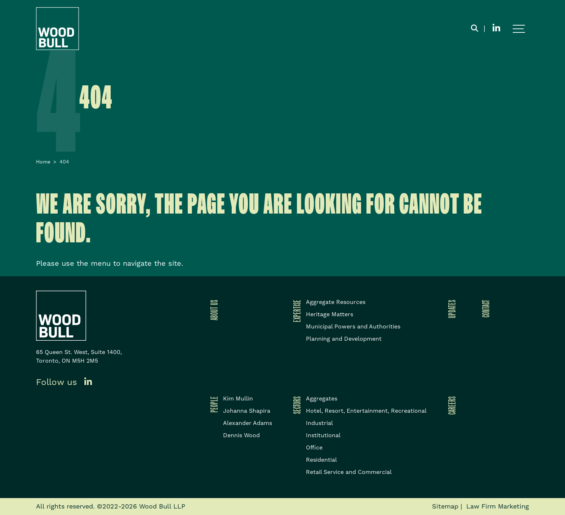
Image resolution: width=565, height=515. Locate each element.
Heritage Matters (329, 314)
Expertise (296, 311)
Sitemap (445, 506)
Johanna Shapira (246, 411)
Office (314, 447)
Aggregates (321, 398)
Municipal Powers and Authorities (353, 326)
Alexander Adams (247, 423)
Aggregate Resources (335, 302)
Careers (451, 405)
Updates (451, 309)
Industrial (319, 423)
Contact (485, 308)
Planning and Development (344, 338)
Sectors (296, 405)
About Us (213, 310)
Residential (321, 460)
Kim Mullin (238, 398)
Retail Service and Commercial (349, 472)
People (213, 404)
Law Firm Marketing (497, 506)
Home (43, 162)
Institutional (323, 435)
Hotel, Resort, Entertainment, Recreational (366, 411)
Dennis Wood (241, 435)
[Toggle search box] (474, 28)
